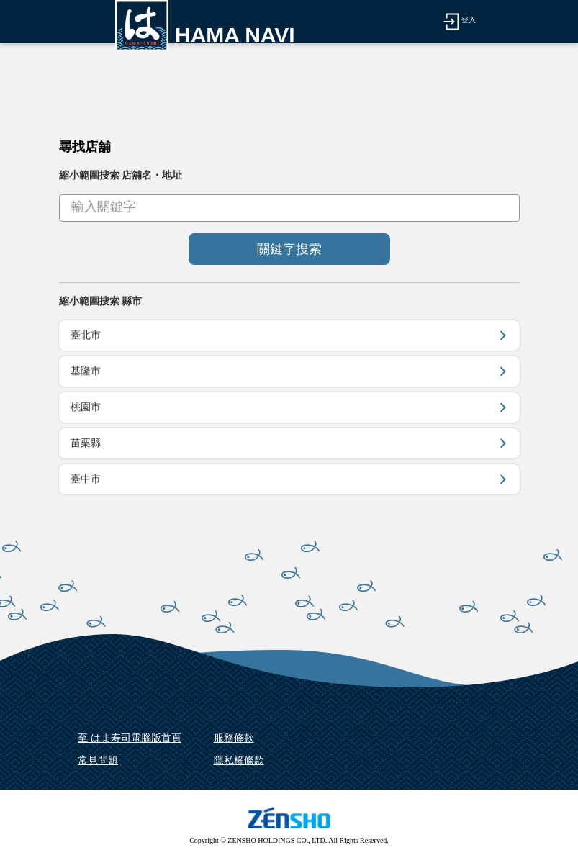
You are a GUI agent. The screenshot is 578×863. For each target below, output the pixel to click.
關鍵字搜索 (289, 249)
